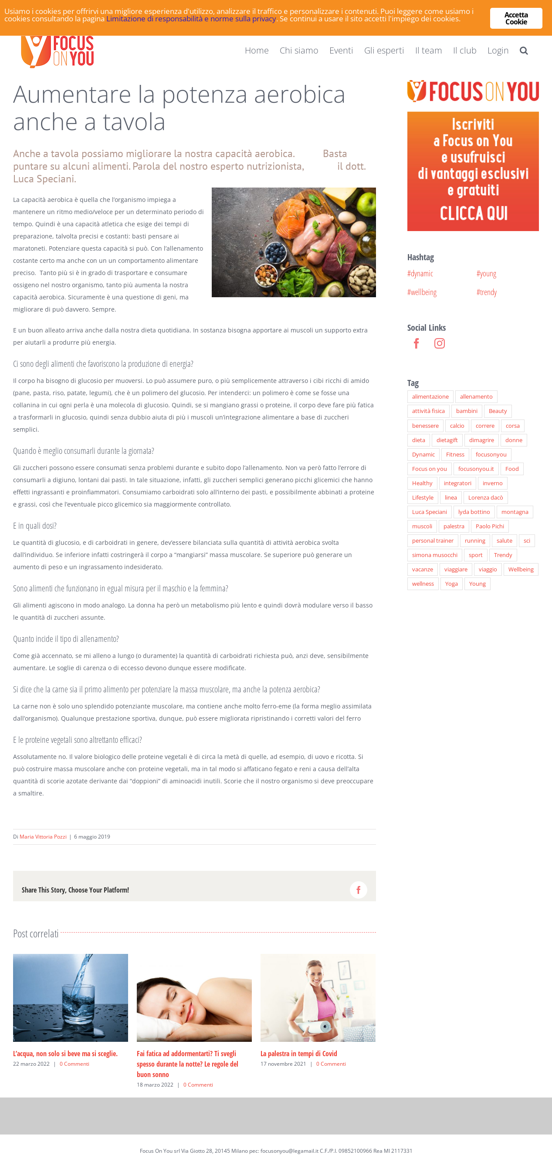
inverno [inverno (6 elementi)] (493, 483)
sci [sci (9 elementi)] (527, 540)
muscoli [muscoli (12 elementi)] (422, 526)
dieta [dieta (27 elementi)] (418, 440)
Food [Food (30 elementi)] (512, 469)
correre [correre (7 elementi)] (485, 426)
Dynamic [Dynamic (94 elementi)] (423, 454)
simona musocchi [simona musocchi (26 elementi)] (434, 555)
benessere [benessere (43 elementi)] (425, 426)
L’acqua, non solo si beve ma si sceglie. (65, 1053)
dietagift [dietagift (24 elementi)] (447, 440)
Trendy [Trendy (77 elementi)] (503, 555)
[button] (524, 50)
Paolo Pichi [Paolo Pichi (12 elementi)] (490, 526)
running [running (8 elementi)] (475, 540)
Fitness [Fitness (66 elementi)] (455, 454)
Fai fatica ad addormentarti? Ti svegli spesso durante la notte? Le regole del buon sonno (187, 1064)
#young (486, 273)
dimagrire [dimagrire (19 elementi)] (481, 440)
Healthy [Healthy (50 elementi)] (422, 483)
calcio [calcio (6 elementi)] (457, 426)
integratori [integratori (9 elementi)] (457, 483)
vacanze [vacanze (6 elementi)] (422, 569)
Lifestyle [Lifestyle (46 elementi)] (422, 497)
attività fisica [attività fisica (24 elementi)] (428, 411)
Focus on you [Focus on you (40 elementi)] (429, 469)
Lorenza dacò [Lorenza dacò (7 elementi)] (485, 497)
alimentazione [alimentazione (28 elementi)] (430, 396)
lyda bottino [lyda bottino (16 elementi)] (474, 512)
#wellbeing (422, 291)
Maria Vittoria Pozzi (43, 836)
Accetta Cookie (516, 18)
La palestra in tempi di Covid (299, 1053)
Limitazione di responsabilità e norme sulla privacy (191, 19)
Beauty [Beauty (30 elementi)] (498, 411)
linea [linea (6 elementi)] (451, 497)
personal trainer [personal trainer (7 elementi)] (433, 540)
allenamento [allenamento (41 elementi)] (476, 396)
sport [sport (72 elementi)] (476, 555)
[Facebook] (416, 343)
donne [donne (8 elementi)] (513, 440)
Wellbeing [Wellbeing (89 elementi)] (521, 569)
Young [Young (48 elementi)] (477, 583)
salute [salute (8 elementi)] (504, 540)
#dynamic (420, 273)
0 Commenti (74, 1063)
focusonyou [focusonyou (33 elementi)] (491, 454)
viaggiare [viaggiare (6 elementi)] (455, 569)
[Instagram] (439, 343)
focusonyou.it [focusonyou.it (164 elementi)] (476, 469)
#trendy (487, 291)
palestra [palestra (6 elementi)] (454, 526)
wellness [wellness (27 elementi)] (423, 583)
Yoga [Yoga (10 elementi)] (451, 583)
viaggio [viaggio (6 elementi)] (488, 569)
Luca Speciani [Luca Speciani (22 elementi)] (429, 512)
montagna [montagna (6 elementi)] (514, 512)
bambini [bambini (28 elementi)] (466, 411)
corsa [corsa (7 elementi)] (513, 426)
